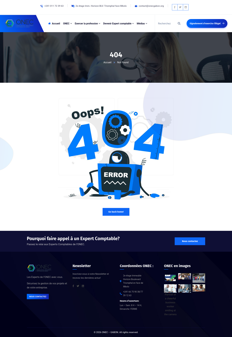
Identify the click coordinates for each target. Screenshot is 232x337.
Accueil (107, 62)
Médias (141, 23)
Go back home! (116, 211)
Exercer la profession (86, 23)
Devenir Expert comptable (117, 23)
